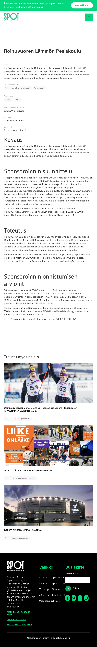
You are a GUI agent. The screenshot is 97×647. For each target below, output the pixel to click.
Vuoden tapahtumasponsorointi (17, 418)
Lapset (17, 99)
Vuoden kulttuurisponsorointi (16, 538)
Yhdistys (44, 589)
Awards (43, 583)
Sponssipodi (58, 583)
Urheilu (8, 99)
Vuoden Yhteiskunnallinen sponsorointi (20, 478)
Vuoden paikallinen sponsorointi (17, 88)
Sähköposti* (72, 573)
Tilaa (76, 588)
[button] (89, 17)
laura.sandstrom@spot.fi (19, 624)
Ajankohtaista (59, 577)
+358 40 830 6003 (16, 619)
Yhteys (56, 600)
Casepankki (45, 600)
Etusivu (43, 577)
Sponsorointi (39, 88)
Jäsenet (56, 589)
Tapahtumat (58, 595)
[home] (11, 17)
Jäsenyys (44, 595)
